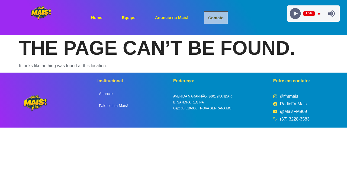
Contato (216, 17)
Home (96, 17)
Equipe (129, 17)
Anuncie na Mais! (171, 17)
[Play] (295, 14)
